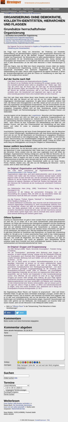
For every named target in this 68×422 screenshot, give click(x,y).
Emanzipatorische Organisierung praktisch (19, 37)
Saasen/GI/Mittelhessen (9, 11)
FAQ (48, 420)
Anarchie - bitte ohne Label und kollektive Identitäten (22, 41)
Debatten (56, 9)
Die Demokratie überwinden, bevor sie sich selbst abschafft (18, 406)
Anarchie (18, 13)
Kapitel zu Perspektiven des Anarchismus (47, 46)
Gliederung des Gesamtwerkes (18, 48)
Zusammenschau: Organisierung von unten (19, 43)
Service (30, 11)
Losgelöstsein (36, 115)
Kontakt (37, 420)
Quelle (44, 81)
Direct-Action (5, 9)
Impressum (43, 420)
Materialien (22, 11)
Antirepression (16, 9)
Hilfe (15, 378)
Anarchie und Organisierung (32, 13)
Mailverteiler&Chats (18, 409)
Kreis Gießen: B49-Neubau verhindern (17, 403)
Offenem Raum (18, 306)
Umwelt (36, 9)
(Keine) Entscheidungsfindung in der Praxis (19, 39)
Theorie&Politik (46, 9)
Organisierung (27, 9)
